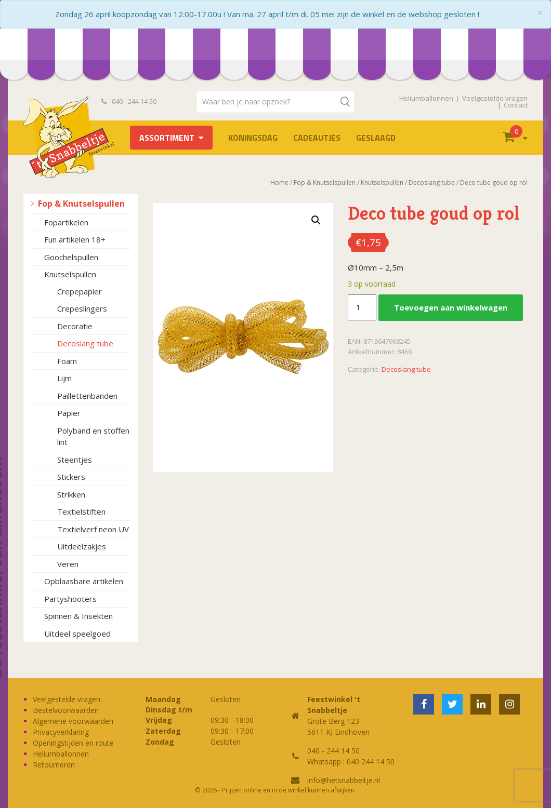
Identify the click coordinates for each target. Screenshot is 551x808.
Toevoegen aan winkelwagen (450, 307)
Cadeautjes (316, 137)
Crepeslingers (82, 308)
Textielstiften (81, 511)
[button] (316, 220)
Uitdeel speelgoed (77, 633)
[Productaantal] (362, 307)
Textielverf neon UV (93, 529)
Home (279, 182)
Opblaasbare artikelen (83, 581)
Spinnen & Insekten (78, 616)
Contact (516, 105)
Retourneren (54, 765)
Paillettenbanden (87, 395)
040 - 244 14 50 (128, 101)
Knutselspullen (70, 274)
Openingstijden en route (73, 743)
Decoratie (75, 326)
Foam (67, 361)
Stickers (71, 477)
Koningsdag (253, 137)
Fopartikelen (66, 222)
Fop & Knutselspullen (81, 203)
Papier (69, 413)
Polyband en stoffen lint (93, 436)
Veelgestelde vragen (495, 98)
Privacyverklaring (61, 732)
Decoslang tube (85, 343)
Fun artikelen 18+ (75, 239)
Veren (67, 564)
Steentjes (74, 459)
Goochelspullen (71, 257)
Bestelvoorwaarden (66, 710)
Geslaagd (376, 137)
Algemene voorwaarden (73, 721)
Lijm (64, 378)
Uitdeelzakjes (81, 546)
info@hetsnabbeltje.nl (343, 780)
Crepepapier (79, 291)
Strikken (71, 494)
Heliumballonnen (426, 98)
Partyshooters (70, 599)
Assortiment (166, 137)
